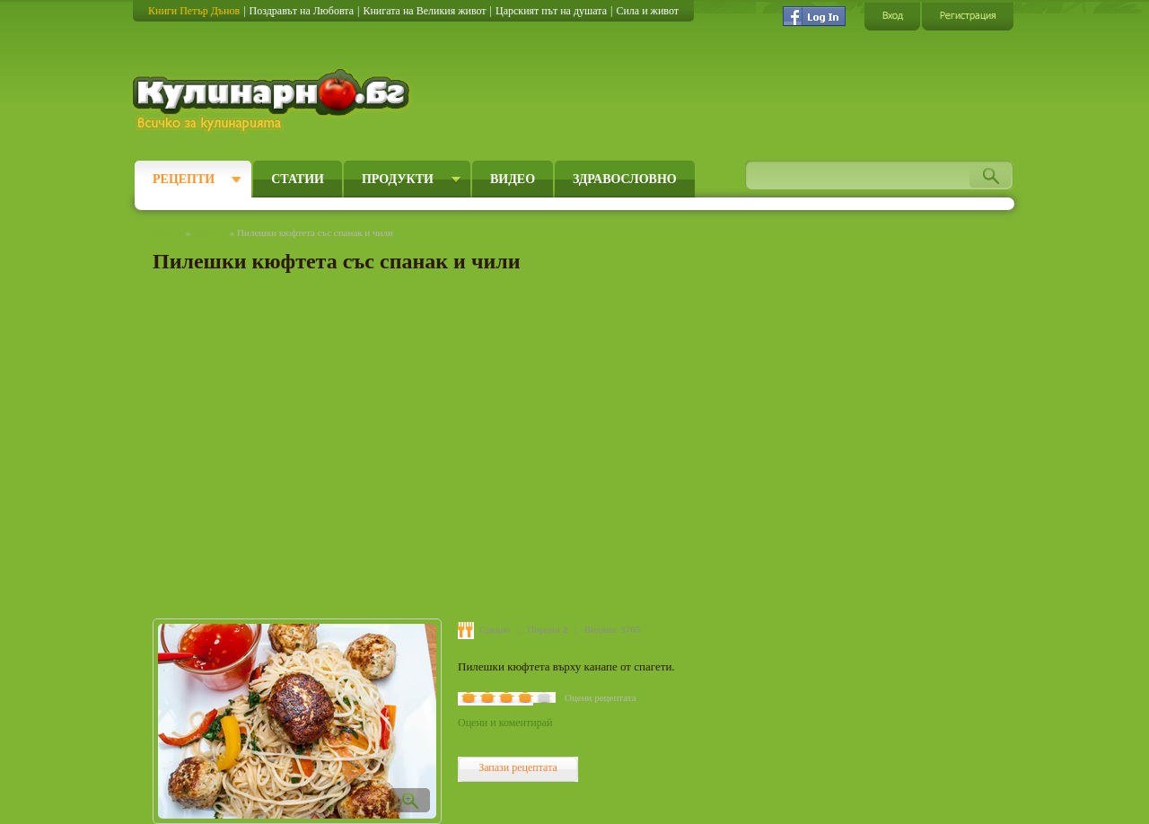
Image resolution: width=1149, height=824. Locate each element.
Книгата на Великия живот (424, 10)
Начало (168, 232)
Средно (495, 629)
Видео (512, 179)
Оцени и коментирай (505, 722)
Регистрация (967, 16)
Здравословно (625, 179)
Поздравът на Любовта (302, 10)
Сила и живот (647, 10)
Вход (892, 16)
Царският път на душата (551, 10)
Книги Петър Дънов (194, 10)
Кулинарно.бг (273, 100)
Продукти (398, 179)
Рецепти (184, 179)
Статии (297, 179)
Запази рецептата (517, 767)
